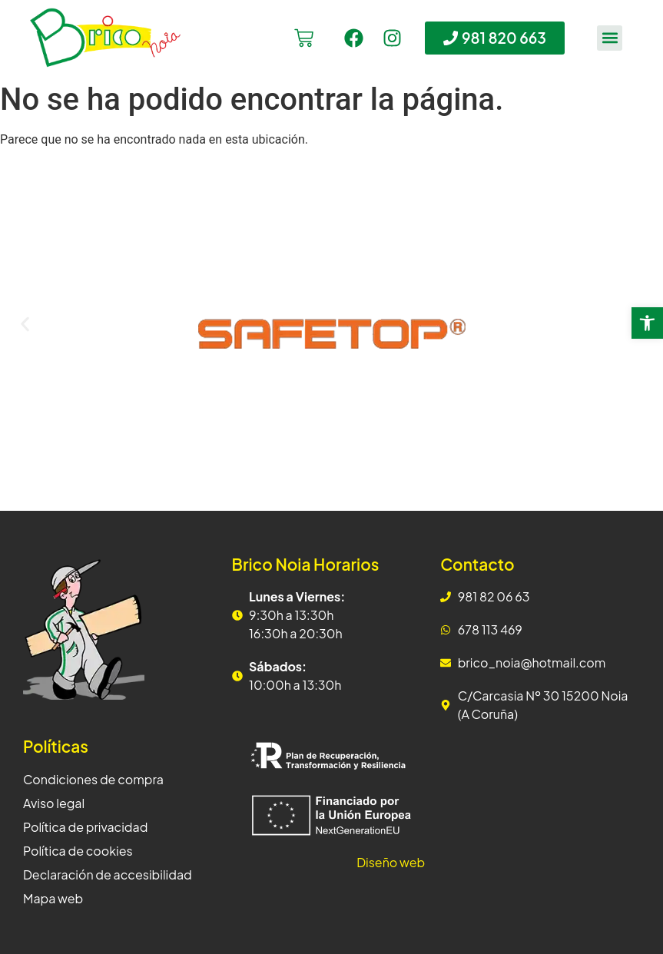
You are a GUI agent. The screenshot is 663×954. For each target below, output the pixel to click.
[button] (609, 38)
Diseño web (390, 862)
